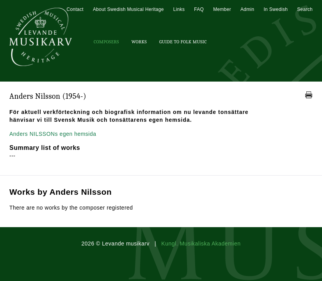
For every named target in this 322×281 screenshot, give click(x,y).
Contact (74, 9)
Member (222, 9)
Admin (247, 9)
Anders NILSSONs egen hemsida (52, 134)
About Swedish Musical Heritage (128, 9)
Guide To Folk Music (183, 41)
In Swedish (275, 9)
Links (179, 9)
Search (305, 9)
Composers (106, 41)
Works (139, 41)
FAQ (199, 9)
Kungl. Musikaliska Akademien (200, 243)
